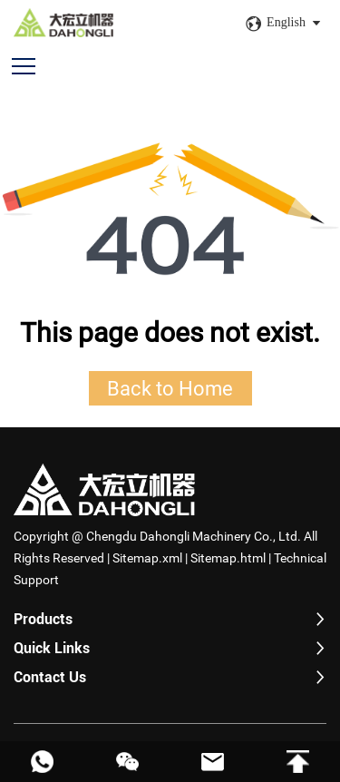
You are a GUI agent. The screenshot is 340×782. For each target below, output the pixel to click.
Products (43, 619)
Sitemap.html (228, 558)
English (286, 22)
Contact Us (50, 677)
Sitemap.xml (147, 558)
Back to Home (170, 388)
